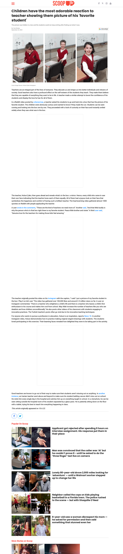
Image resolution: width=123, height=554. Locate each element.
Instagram (52, 298)
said (84, 208)
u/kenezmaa (38, 102)
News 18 (87, 316)
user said (98, 210)
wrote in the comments (26, 208)
